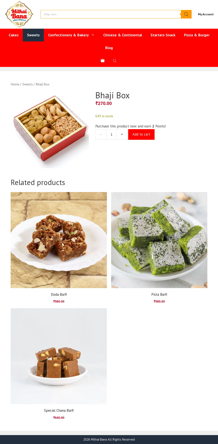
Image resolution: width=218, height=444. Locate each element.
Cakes (14, 35)
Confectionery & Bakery (73, 35)
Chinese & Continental (122, 35)
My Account (206, 14)
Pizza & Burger (196, 35)
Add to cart (141, 134)
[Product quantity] (111, 134)
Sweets (33, 35)
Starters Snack (163, 35)
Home (15, 84)
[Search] (186, 14)
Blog (109, 47)
